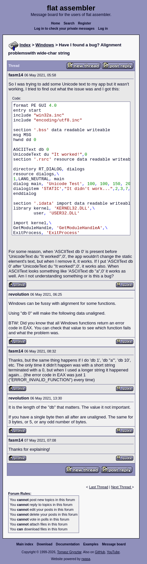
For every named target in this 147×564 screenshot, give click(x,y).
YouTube (113, 552)
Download (45, 544)
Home (55, 23)
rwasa (85, 559)
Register (84, 23)
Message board (114, 544)
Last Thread (98, 487)
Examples (91, 544)
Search (69, 23)
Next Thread (121, 487)
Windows (45, 44)
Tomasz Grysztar (69, 552)
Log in (103, 28)
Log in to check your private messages (64, 28)
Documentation (68, 544)
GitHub (100, 552)
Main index (24, 544)
